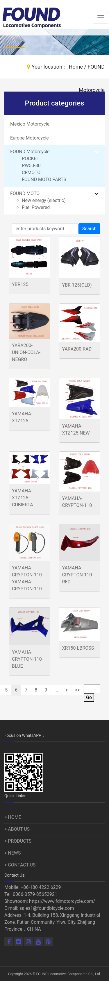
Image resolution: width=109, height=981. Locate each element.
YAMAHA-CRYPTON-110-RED (77, 575)
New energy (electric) (44, 200)
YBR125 (20, 284)
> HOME (12, 817)
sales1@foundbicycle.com (46, 908)
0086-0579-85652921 (35, 894)
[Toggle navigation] (101, 18)
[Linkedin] (19, 942)
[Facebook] (9, 942)
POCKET (30, 158)
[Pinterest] (48, 942)
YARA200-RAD (77, 349)
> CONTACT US (20, 865)
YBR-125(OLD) (77, 285)
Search (89, 228)
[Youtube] (39, 942)
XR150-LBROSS (78, 648)
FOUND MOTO (25, 193)
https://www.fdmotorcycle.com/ (62, 901)
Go (89, 697)
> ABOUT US (17, 829)
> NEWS (12, 853)
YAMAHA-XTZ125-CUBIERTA (22, 498)
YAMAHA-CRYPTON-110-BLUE (27, 659)
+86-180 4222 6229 (41, 887)
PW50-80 (31, 165)
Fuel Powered (36, 207)
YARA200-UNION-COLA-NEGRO (26, 352)
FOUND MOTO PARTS (44, 179)
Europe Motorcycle (29, 138)
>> (77, 690)
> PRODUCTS (17, 841)
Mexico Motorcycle (29, 124)
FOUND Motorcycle (29, 151)
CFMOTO (31, 172)
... (56, 690)
